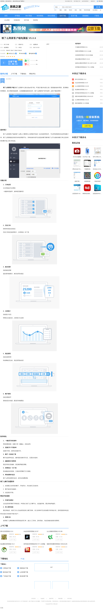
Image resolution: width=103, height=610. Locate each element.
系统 (80, 10)
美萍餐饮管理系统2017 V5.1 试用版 (84, 67)
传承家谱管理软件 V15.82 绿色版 (84, 55)
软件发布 (33, 598)
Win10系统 (51, 16)
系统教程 (85, 16)
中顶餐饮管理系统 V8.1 (81, 47)
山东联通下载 (24, 572)
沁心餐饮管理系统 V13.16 (87, 100)
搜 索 (98, 7)
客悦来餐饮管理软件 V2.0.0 (82, 59)
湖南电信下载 (24, 568)
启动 (76, 10)
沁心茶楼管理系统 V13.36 (54, 531)
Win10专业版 (87, 10)
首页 (6, 16)
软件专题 (26, 20)
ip (100, 10)
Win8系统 (40, 16)
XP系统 (17, 16)
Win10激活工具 (68, 1)
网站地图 (60, 598)
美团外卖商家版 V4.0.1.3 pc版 (83, 51)
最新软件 (93, 1)
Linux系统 (7, 20)
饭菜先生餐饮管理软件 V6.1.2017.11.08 (85, 63)
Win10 (70, 10)
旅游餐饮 (9, 79)
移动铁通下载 (24, 576)
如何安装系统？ (85, 1)
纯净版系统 (17, 20)
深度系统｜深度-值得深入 (6, 1)
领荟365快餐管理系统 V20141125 (57, 544)
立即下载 (12, 539)
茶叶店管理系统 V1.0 (6, 531)
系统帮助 (35, 20)
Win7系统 (28, 16)
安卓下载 (74, 16)
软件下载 (63, 16)
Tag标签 (42, 598)
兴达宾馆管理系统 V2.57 (31, 531)
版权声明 (51, 598)
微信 (61, 10)
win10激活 (95, 10)
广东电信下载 (7, 576)
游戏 (65, 10)
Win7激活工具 (77, 1)
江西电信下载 (7, 568)
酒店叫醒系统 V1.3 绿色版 (87, 103)
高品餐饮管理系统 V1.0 (7, 544)
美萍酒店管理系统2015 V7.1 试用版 (34, 544)
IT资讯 (97, 16)
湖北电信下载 (7, 572)
